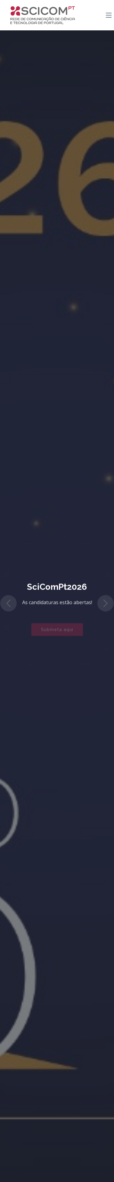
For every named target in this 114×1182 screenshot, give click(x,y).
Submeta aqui (57, 632)
